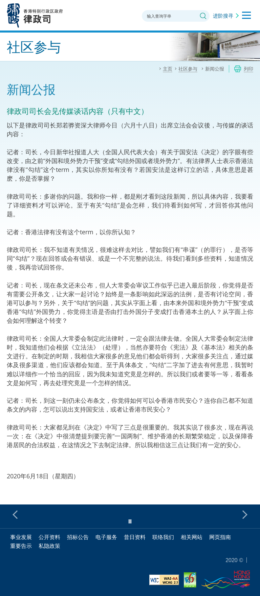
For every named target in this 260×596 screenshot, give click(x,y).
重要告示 (21, 546)
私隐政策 (49, 546)
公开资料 (49, 537)
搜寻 (203, 16)
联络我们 (163, 537)
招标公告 (78, 537)
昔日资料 (135, 537)
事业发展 (21, 537)
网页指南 (220, 537)
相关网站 (191, 537)
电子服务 (106, 537)
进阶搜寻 (223, 15)
